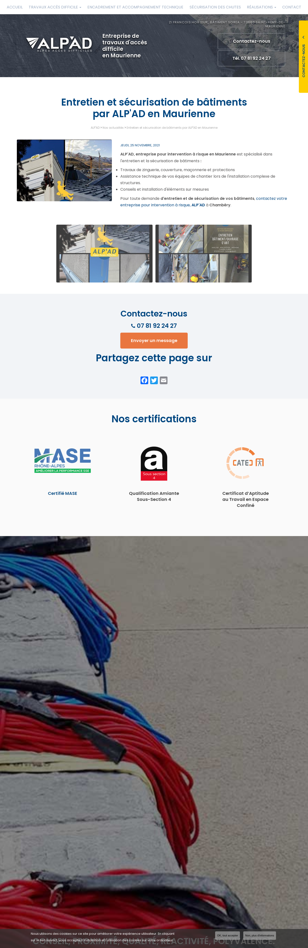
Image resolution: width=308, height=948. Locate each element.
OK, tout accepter (227, 935)
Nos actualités (113, 128)
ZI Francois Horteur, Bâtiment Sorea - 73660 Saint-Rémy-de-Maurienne (227, 24)
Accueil (15, 7)
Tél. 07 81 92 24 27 (251, 58)
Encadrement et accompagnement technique (135, 7)
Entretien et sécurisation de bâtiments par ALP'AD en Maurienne (172, 128)
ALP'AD (95, 128)
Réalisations (261, 7)
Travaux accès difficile (55, 7)
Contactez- (251, 41)
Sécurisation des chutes (215, 7)
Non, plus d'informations (259, 935)
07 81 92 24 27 (157, 326)
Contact (291, 7)
